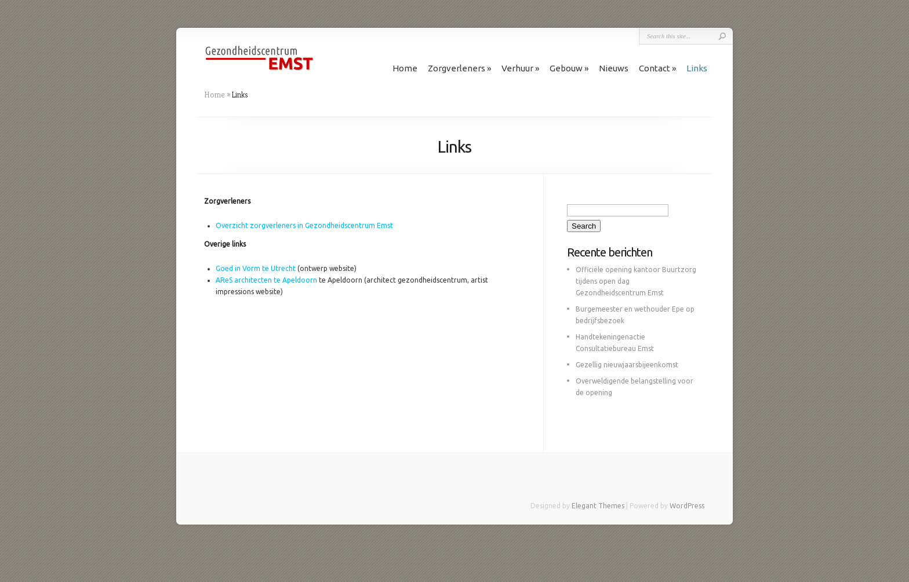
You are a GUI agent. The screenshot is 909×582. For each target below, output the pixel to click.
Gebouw (566, 68)
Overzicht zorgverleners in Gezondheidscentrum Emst (304, 225)
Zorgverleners (456, 68)
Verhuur (517, 68)
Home (404, 68)
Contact (654, 68)
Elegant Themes (598, 505)
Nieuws (613, 68)
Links (696, 68)
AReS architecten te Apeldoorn (266, 280)
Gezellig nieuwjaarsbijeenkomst (627, 364)
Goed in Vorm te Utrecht (256, 268)
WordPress (687, 505)
